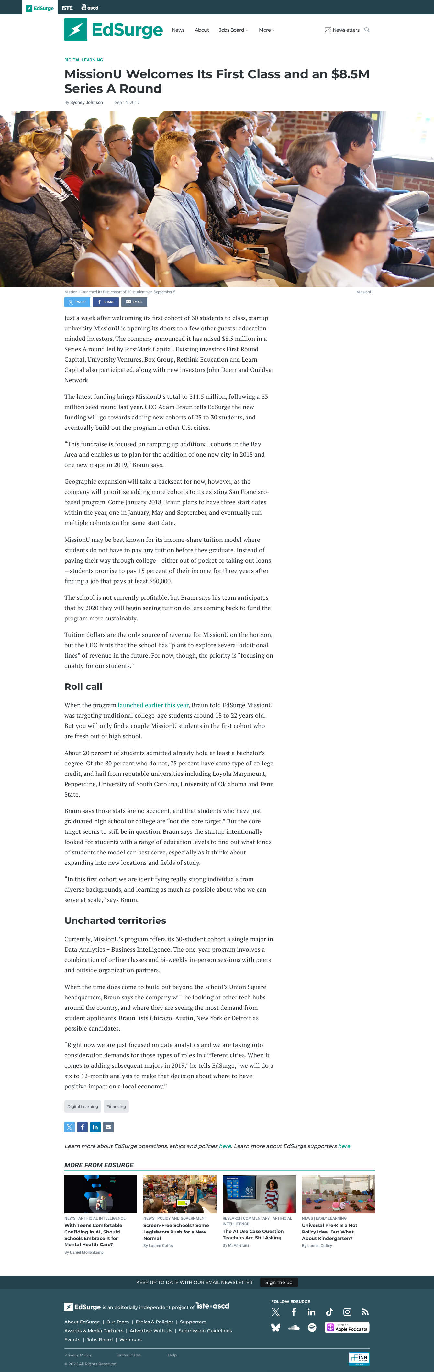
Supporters (193, 1322)
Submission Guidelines (205, 1330)
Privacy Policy (78, 1355)
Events (72, 1340)
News (178, 30)
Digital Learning (83, 59)
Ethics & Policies (154, 1322)
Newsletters (342, 30)
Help (172, 1355)
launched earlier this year (153, 705)
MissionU (364, 292)
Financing (116, 1106)
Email (134, 302)
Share (105, 302)
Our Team (117, 1322)
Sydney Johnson (86, 102)
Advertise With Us (151, 1330)
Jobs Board (100, 1340)
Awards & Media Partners (93, 1330)
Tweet (77, 302)
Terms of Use (128, 1355)
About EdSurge (82, 1322)
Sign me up (279, 1282)
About (202, 30)
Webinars (130, 1340)
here (225, 1146)
